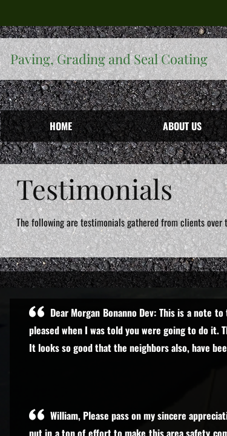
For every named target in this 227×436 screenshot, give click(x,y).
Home (61, 126)
